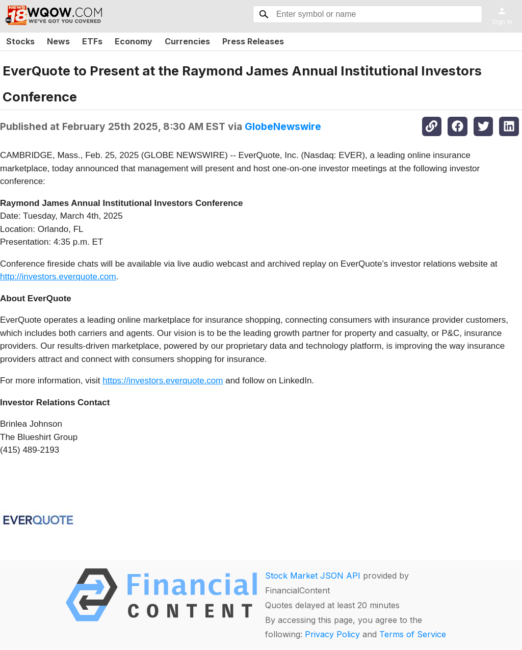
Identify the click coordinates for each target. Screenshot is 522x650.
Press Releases (253, 41)
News (58, 41)
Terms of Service (412, 634)
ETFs (92, 41)
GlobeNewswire (283, 126)
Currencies (187, 41)
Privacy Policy (332, 634)
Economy (133, 41)
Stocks (20, 41)
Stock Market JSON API (312, 575)
